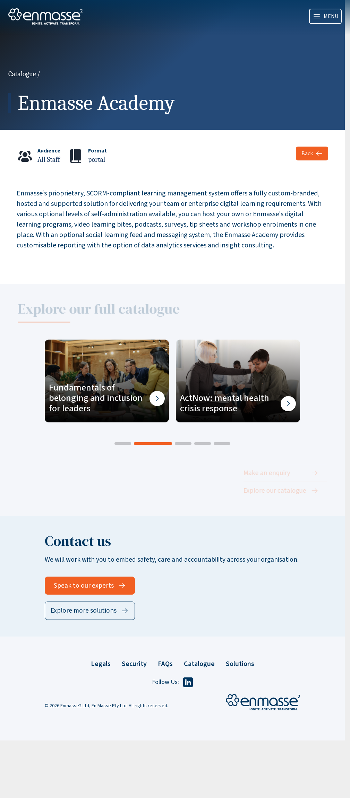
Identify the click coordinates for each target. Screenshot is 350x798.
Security (134, 664)
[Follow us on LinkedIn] (188, 682)
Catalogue (22, 74)
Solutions (240, 664)
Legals (101, 664)
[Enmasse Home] (263, 702)
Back (312, 153)
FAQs (165, 664)
